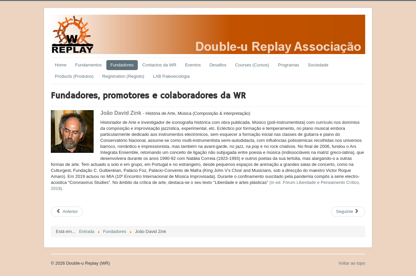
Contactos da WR (159, 64)
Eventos (193, 64)
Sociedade (318, 64)
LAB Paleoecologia (171, 76)
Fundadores (121, 64)
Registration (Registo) (123, 76)
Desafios (217, 64)
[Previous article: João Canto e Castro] (67, 212)
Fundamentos (88, 64)
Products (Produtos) (74, 76)
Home (61, 64)
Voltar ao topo (351, 263)
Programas (288, 64)
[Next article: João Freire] (348, 212)
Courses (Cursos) (252, 64)
